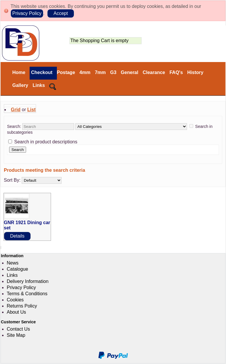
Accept (60, 13)
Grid (16, 109)
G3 (113, 72)
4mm (84, 72)
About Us (16, 312)
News (12, 262)
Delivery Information (27, 281)
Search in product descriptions (45, 141)
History (195, 72)
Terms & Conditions (27, 293)
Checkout (41, 72)
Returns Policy (22, 305)
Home (18, 72)
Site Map (16, 335)
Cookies (15, 299)
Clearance (154, 72)
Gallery (20, 85)
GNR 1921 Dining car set (27, 225)
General (129, 72)
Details (17, 235)
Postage (66, 72)
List (31, 109)
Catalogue (17, 269)
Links (39, 85)
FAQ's (176, 72)
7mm (100, 72)
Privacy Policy (27, 13)
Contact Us (18, 329)
